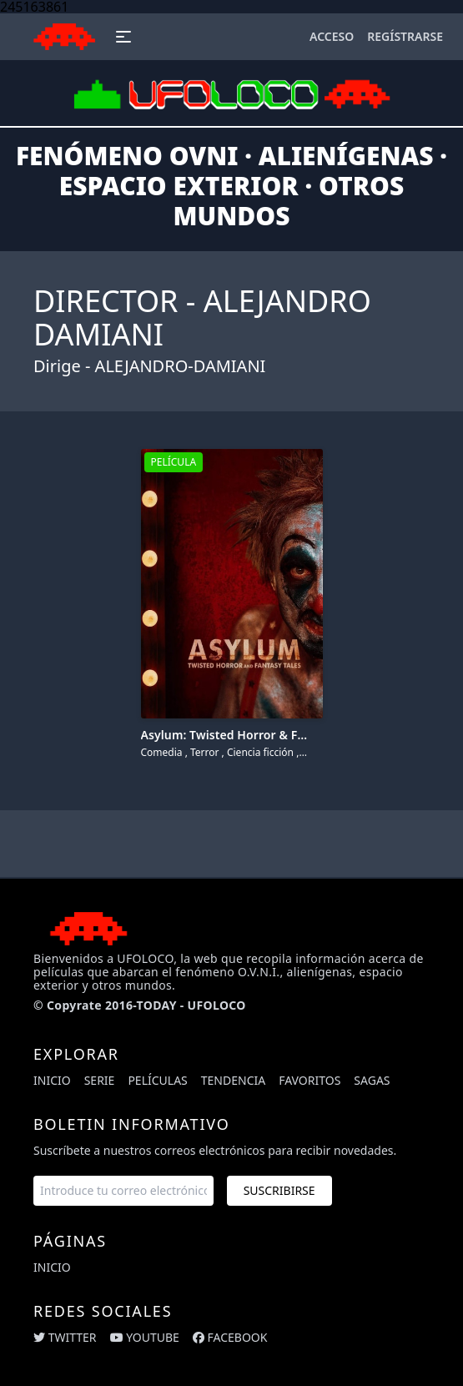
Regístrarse (405, 36)
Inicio (52, 1080)
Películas (157, 1080)
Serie (99, 1080)
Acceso (332, 36)
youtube (144, 1337)
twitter (65, 1337)
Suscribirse (279, 1190)
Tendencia (233, 1080)
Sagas (372, 1080)
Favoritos (309, 1080)
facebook (230, 1337)
